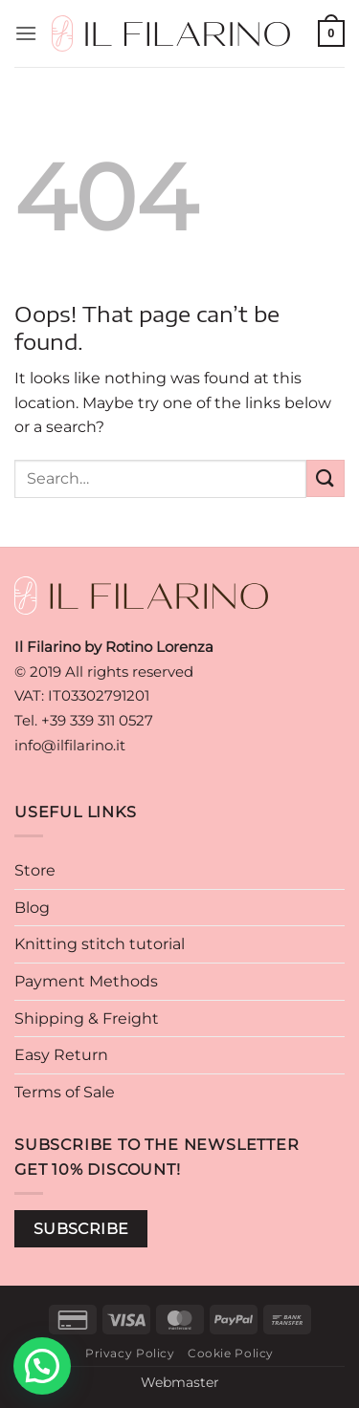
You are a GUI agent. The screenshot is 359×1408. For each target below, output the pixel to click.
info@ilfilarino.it (69, 745)
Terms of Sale (64, 1092)
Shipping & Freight (86, 1018)
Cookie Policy (231, 1353)
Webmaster (180, 1382)
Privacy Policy (130, 1353)
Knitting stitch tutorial (99, 944)
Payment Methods (86, 981)
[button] (25, 33)
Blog (32, 908)
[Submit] (325, 478)
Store (35, 870)
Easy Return (61, 1055)
